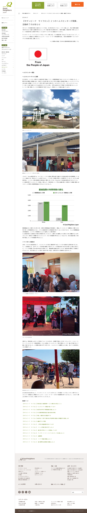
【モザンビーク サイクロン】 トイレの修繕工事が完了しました (38, 427)
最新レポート (4, 22)
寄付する (77, 4)
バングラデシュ (5, 63)
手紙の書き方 (53, 503)
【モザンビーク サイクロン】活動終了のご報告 (34, 421)
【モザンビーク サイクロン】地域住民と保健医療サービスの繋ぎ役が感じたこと (42, 403)
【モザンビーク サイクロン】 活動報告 (32, 436)
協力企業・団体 (70, 479)
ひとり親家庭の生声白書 (55, 469)
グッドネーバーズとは (22, 468)
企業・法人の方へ (72, 466)
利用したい (64, 5)
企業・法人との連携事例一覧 (72, 478)
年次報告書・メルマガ (39, 473)
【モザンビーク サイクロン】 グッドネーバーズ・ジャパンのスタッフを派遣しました (43, 433)
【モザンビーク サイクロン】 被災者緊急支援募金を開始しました (38, 442)
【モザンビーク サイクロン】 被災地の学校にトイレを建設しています (39, 430)
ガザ (3, 59)
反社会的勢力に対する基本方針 (24, 478)
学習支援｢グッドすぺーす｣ (5, 33)
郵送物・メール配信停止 (39, 503)
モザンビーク (35, 13)
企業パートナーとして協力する (73, 471)
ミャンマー (4, 57)
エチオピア (4, 65)
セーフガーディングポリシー (23, 476)
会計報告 (20, 474)
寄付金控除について (38, 468)
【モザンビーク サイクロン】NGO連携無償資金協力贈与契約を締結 (39, 412)
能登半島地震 (4, 38)
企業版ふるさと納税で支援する (73, 473)
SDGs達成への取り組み (22, 473)
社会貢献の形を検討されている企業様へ (74, 468)
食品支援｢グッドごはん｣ (5, 30)
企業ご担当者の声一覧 (71, 476)
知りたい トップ (5, 17)
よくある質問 (21, 484)
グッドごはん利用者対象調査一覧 (57, 468)
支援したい (51, 5)
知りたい (38, 5)
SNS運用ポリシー (32, 511)
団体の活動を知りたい (26, 13)
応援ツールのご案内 (71, 503)
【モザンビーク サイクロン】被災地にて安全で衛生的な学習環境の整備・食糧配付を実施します (45, 418)
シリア (3, 55)
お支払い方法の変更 (22, 503)
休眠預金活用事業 (5, 36)
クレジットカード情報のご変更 (57, 501)
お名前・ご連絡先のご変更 (40, 501)
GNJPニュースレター (39, 474)
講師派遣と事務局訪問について (24, 479)
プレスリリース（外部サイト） (40, 471)
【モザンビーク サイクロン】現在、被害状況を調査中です (36, 415)
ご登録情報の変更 (21, 501)
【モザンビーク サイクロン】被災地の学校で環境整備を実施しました (39, 409)
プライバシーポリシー (22, 511)
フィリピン (4, 73)
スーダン (3, 69)
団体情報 (20, 466)
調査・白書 (4, 40)
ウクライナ (4, 53)
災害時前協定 (69, 474)
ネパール (3, 61)
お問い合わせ (38, 484)
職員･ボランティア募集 (57, 484)
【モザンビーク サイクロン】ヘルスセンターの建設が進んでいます (38, 406)
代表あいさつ (20, 471)
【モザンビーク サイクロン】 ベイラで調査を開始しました (37, 439)
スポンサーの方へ (23, 499)
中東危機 (3, 71)
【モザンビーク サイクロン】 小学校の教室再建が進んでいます (38, 424)
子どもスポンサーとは (6, 49)
